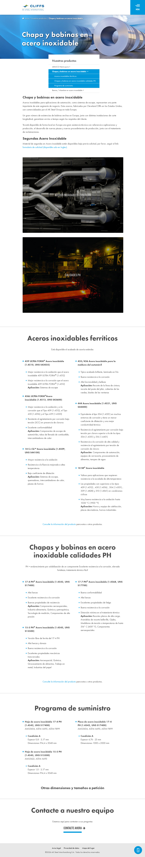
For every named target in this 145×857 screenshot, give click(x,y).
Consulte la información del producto (59, 524)
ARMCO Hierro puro (60, 66)
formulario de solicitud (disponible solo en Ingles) (45, 147)
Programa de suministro (63, 85)
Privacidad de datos (71, 848)
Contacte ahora (72, 828)
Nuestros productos (64, 61)
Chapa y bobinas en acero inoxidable (69, 71)
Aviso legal (56, 848)
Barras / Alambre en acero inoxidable (67, 90)
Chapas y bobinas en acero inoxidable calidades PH (75, 81)
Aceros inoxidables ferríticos (65, 76)
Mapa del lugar (88, 848)
